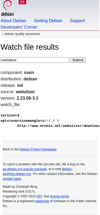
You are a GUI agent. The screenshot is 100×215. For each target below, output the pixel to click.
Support (77, 20)
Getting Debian (48, 20)
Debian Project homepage (38, 149)
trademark (42, 201)
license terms (59, 196)
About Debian (13, 20)
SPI (39, 196)
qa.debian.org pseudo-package (25, 169)
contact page (12, 179)
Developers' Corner (19, 27)
